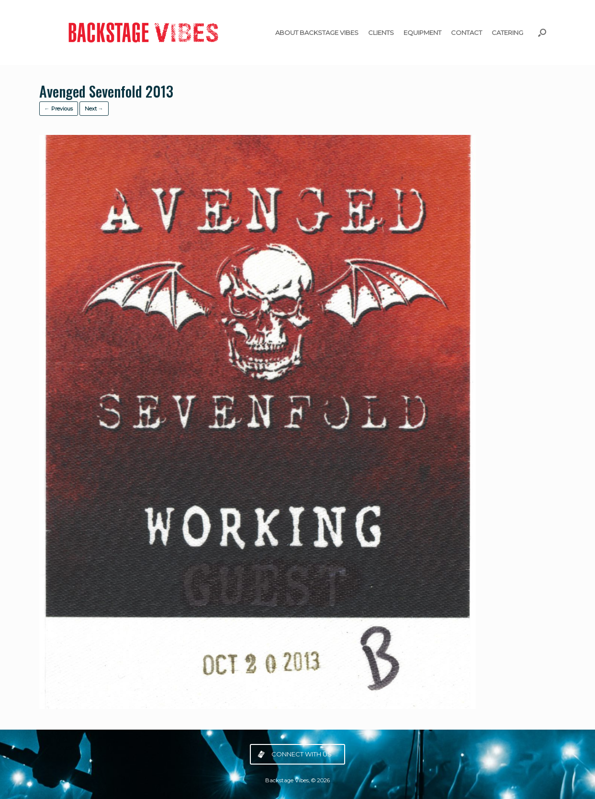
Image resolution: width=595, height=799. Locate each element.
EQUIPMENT (422, 32)
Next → (94, 108)
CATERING (507, 32)
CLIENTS (381, 32)
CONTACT (466, 32)
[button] (542, 32)
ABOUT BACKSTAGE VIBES (317, 32)
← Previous (59, 108)
